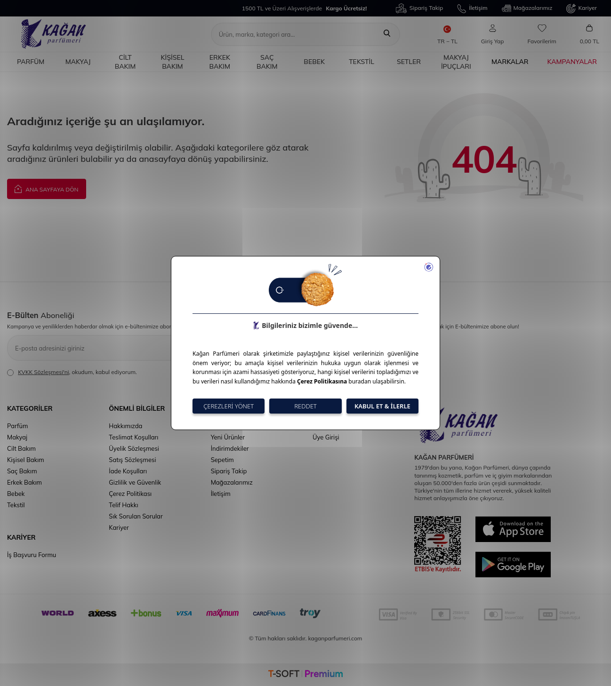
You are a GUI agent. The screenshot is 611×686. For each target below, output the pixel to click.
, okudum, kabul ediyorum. (72, 372)
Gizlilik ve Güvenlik (135, 482)
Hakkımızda (125, 426)
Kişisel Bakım (172, 62)
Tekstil (361, 61)
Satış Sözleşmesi (132, 459)
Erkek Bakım (220, 62)
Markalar (510, 61)
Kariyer (581, 8)
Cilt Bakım (125, 62)
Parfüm (30, 61)
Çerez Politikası (130, 493)
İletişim (472, 8)
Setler (409, 61)
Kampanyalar (572, 61)
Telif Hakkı (123, 505)
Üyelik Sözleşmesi (134, 448)
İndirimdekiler (230, 448)
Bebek (314, 61)
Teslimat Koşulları (133, 437)
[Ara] (387, 34)
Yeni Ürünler (228, 437)
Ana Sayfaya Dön (47, 188)
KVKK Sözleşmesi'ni (43, 371)
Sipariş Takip (419, 8)
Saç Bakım (267, 62)
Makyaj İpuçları (456, 62)
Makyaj (78, 61)
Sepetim (222, 459)
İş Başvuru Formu (31, 554)
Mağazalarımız (527, 8)
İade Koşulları (128, 471)
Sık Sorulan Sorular (135, 516)
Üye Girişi (326, 437)
